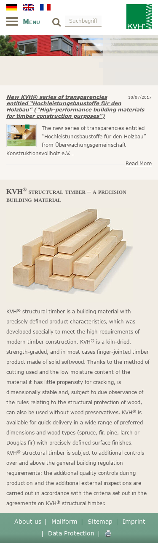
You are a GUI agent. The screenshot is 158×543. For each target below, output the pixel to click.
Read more (139, 163)
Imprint (134, 521)
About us (27, 521)
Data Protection (71, 533)
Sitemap (100, 521)
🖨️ (108, 533)
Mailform (64, 521)
